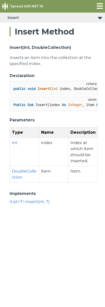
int (14, 142)
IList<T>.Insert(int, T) (29, 201)
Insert (13, 17)
